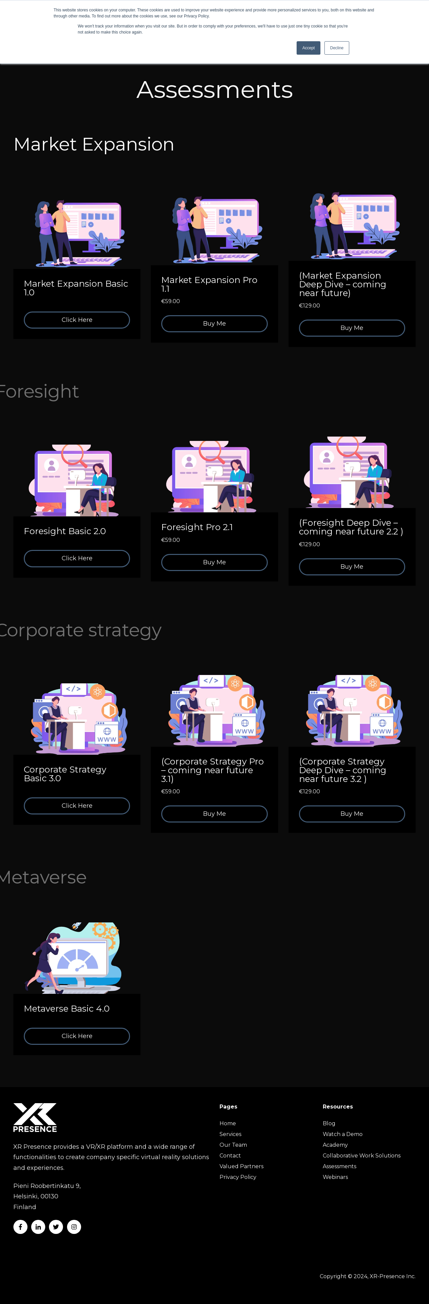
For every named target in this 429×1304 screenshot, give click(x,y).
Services (230, 1134)
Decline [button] (337, 48)
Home (228, 1123)
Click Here (77, 320)
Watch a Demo (343, 1134)
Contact (230, 1155)
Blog (329, 1123)
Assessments (339, 1166)
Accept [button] (308, 48)
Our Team (233, 1145)
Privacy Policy (238, 1177)
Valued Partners (241, 1166)
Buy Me (214, 323)
